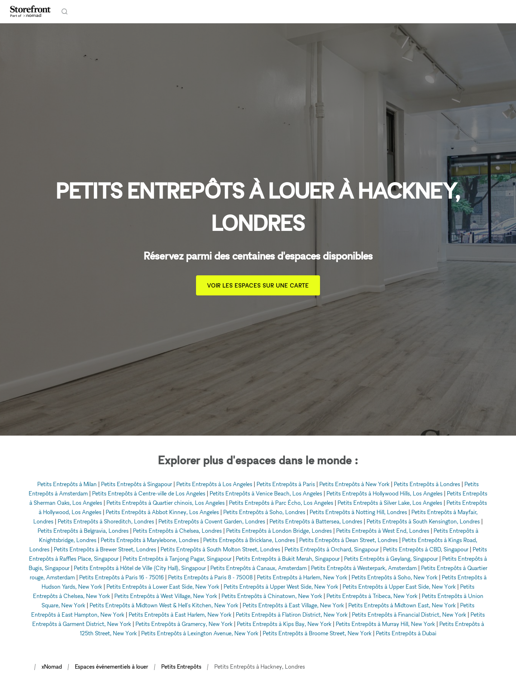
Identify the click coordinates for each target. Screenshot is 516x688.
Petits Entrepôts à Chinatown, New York (271, 595)
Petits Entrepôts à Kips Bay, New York (284, 623)
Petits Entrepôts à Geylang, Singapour (391, 558)
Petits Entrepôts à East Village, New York (293, 605)
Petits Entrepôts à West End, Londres (382, 530)
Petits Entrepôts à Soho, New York (395, 577)
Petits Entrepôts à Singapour (136, 484)
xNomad (52, 666)
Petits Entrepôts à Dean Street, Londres (348, 540)
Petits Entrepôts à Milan (67, 484)
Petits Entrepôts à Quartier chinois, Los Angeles (165, 502)
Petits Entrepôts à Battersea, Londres (315, 521)
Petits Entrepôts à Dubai (406, 633)
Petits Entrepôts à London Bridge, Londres (279, 530)
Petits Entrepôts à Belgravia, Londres (83, 530)
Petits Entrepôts (181, 666)
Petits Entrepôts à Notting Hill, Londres (358, 512)
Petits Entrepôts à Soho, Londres (264, 512)
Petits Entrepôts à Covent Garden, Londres (211, 521)
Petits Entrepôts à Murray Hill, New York (385, 623)
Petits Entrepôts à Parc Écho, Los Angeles (281, 502)
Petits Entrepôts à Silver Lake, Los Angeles (390, 502)
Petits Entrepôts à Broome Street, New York (317, 633)
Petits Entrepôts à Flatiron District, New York (292, 614)
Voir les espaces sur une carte (258, 285)
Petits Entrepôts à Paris (286, 484)
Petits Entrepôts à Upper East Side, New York (399, 586)
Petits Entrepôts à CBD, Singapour (425, 549)
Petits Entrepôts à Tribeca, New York (371, 595)
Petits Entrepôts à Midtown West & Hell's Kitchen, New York (164, 605)
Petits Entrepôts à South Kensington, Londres (423, 521)
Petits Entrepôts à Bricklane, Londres (249, 540)
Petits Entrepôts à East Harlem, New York (180, 614)
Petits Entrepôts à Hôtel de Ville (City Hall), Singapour (140, 567)
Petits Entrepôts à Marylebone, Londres (150, 540)
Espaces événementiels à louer (111, 666)
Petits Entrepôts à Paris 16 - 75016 (121, 577)
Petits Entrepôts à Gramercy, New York (184, 623)
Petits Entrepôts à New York (354, 484)
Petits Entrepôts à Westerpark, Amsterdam (364, 567)
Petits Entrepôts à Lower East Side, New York (162, 586)
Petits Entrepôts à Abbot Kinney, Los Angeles (162, 512)
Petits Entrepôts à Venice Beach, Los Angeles (266, 493)
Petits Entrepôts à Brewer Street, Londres (105, 549)
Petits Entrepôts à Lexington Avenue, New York (199, 633)
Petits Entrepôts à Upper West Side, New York (281, 586)
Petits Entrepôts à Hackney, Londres (259, 666)
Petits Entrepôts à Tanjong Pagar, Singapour (177, 558)
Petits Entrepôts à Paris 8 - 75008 (210, 577)
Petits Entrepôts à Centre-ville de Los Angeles (148, 493)
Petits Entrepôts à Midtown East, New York (402, 605)
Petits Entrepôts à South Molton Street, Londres (220, 549)
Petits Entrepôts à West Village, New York (165, 595)
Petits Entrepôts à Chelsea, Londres (177, 530)
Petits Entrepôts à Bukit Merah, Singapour (288, 558)
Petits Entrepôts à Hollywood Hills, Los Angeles (384, 493)
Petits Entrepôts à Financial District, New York (409, 614)
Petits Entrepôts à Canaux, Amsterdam (258, 567)
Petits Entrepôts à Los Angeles (214, 484)
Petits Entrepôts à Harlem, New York (302, 577)
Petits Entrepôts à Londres (427, 484)
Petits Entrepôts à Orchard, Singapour (332, 549)
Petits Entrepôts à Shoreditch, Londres (106, 521)
